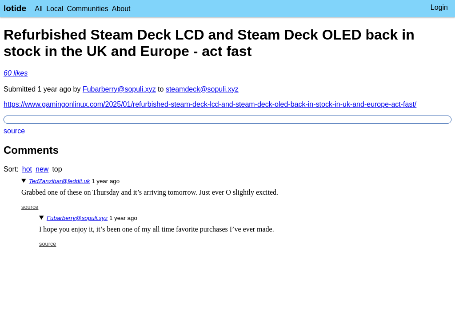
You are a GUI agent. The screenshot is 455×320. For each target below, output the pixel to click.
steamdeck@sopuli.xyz (202, 89)
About (121, 8)
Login (439, 7)
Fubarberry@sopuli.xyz (119, 89)
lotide (15, 8)
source (14, 131)
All (39, 8)
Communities (87, 8)
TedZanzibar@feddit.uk (59, 181)
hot (27, 169)
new (42, 169)
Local (54, 8)
